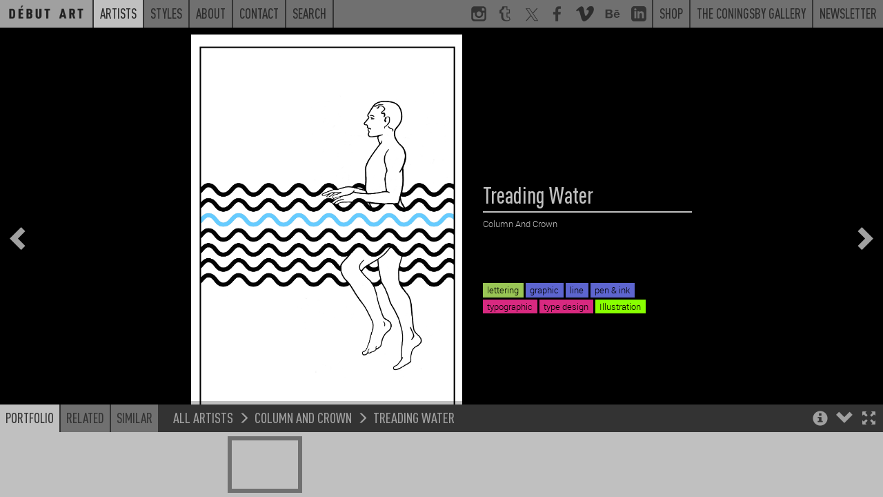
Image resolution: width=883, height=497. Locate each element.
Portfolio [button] (30, 435)
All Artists (203, 434)
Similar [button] (134, 435)
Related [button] (85, 435)
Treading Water (414, 434)
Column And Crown (303, 434)
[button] (868, 437)
